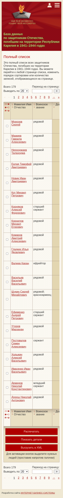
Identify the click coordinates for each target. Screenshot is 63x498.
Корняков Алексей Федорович (18, 209)
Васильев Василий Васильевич (18, 280)
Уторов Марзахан (17, 328)
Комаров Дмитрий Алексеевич (18, 238)
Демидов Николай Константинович (21, 386)
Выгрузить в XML (31, 447)
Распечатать (31, 431)
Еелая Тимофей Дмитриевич (21, 166)
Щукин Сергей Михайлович (20, 293)
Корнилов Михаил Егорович (17, 224)
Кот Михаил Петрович (18, 194)
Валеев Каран (20, 263)
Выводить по (12, 91)
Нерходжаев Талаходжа (19, 151)
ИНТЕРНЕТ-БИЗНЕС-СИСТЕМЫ (38, 493)
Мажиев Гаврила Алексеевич (18, 138)
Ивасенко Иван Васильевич (20, 370)
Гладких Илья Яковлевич (20, 251)
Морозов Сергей (16, 123)
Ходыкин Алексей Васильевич (18, 357)
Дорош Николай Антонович (21, 399)
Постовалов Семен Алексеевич (18, 343)
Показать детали (31, 439)
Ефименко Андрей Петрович (18, 315)
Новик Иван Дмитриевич (19, 180)
